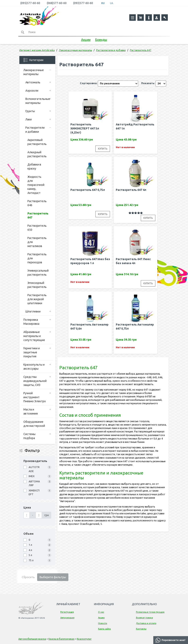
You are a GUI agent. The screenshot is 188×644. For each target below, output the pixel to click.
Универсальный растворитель (38, 272)
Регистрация (67, 612)
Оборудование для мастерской (34, 423)
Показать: (148, 83)
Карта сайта (104, 628)
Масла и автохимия (30, 411)
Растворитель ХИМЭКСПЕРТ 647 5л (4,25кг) (84, 128)
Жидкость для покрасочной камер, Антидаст (35, 184)
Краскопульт (84, 639)
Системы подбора (29, 436)
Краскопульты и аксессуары (34, 366)
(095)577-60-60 (30, 3)
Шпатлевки (33, 311)
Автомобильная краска (32, 639)
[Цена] (26, 515)
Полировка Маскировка (31, 321)
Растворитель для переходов (37, 258)
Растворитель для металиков (37, 242)
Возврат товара (144, 617)
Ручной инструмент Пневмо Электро (34, 397)
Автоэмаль (32, 82)
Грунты (30, 111)
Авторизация (67, 617)
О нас (101, 612)
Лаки (28, 119)
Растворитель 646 (37, 203)
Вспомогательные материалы (37, 100)
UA (111, 3)
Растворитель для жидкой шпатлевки (37, 299)
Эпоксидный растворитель (37, 284)
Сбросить (28, 577)
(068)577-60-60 (57, 3)
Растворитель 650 (37, 227)
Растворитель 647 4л (131, 189)
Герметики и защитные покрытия (31, 352)
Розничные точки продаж (150, 612)
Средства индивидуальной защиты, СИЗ (35, 381)
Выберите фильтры (53, 577)
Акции (86, 39)
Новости (102, 623)
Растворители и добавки (35, 129)
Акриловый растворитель (37, 142)
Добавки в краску (34, 166)
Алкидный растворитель (37, 154)
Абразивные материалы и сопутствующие (34, 336)
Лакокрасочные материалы (33, 72)
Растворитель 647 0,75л (87, 189)
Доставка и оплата (146, 623)
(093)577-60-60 (83, 3)
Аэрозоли (31, 90)
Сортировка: (88, 83)
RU (103, 3)
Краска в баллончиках (61, 639)
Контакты (141, 628)
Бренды (101, 39)
